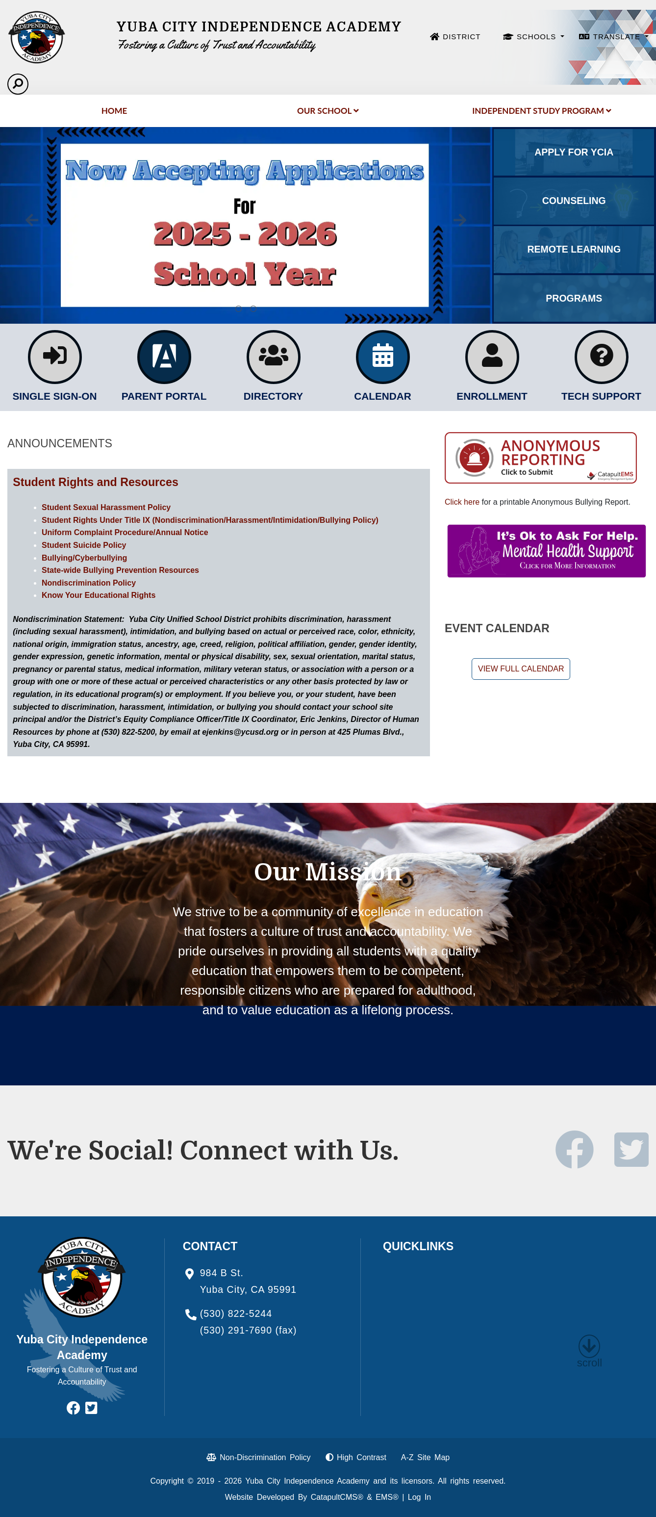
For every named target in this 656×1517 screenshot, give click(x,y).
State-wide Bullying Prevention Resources (120, 570)
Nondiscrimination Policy (89, 583)
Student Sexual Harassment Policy (106, 507)
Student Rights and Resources (95, 482)
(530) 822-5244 (236, 1313)
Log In (419, 1497)
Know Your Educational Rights (98, 595)
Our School (328, 110)
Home (114, 110)
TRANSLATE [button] (618, 36)
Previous (32, 220)
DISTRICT (461, 36)
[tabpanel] (246, 225)
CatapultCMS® (337, 1497)
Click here (462, 502)
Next (460, 220)
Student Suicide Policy (84, 545)
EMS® (387, 1497)
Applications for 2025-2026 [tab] (239, 309)
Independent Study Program (541, 110)
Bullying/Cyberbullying (84, 558)
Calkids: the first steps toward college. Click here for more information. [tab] (253, 309)
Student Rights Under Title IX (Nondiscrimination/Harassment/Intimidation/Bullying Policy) (210, 520)
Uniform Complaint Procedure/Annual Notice (125, 532)
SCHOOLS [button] (538, 36)
